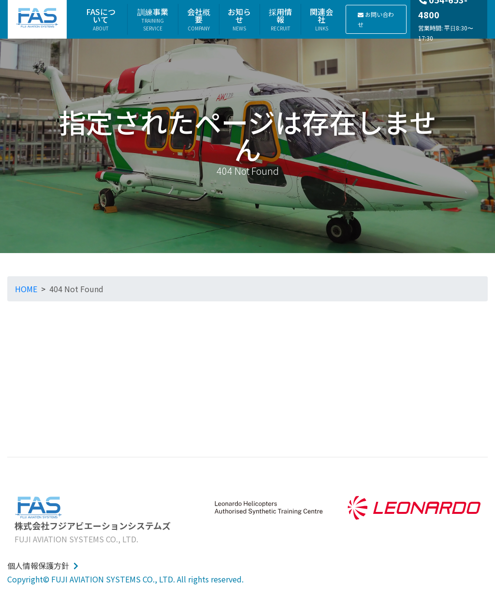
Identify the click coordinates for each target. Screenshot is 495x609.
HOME (26, 289)
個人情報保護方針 (42, 565)
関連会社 (321, 19)
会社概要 (198, 19)
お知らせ (239, 19)
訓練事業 (152, 19)
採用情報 (280, 19)
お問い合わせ (376, 19)
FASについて (101, 19)
